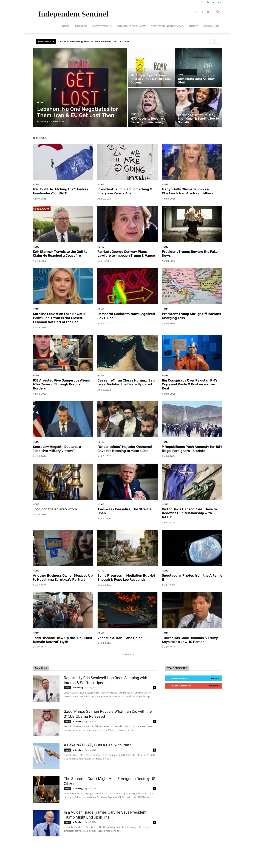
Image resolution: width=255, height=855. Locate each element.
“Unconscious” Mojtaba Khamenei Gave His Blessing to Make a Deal (124, 449)
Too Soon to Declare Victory (55, 509)
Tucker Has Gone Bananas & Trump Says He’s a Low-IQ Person (190, 640)
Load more (127, 654)
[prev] (211, 41)
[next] (216, 41)
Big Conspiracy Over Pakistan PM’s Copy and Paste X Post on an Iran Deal (190, 384)
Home (66, 26)
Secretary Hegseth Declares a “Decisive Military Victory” (57, 449)
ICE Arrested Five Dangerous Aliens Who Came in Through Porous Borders (61, 384)
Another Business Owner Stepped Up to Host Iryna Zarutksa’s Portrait (63, 577)
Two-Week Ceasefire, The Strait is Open (124, 511)
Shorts (193, 26)
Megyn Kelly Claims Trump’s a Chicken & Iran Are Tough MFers (187, 191)
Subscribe (214, 685)
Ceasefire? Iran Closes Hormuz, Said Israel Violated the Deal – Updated (126, 382)
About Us (81, 26)
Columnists (211, 26)
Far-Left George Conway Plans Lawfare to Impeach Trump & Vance (126, 254)
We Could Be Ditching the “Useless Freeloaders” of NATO (60, 191)
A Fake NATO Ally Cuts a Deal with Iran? (97, 745)
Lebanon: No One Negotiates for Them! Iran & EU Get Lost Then (94, 41)
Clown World (102, 26)
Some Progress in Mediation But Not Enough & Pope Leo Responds (126, 577)
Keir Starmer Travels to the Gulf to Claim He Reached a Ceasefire (60, 254)
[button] (218, 12)
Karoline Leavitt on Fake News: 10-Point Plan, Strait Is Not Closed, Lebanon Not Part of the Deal (60, 318)
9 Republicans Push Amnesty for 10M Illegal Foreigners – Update (192, 449)
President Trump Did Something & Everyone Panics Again (124, 191)
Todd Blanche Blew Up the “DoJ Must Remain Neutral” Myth (62, 640)
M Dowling (78, 687)
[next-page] (41, 844)
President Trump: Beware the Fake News (190, 254)
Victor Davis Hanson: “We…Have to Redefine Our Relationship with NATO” (189, 513)
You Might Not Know (131, 26)
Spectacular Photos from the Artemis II (192, 577)
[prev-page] (35, 844)
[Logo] (72, 12)
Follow (215, 678)
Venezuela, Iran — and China (120, 638)
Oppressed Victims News (167, 26)
